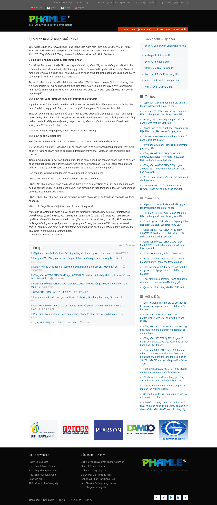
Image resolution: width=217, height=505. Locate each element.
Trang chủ (34, 500)
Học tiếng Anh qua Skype (42, 466)
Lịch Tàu (90, 2)
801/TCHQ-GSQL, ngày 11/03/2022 (52, 292)
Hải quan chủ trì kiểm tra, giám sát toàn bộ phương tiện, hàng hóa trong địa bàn (75, 297)
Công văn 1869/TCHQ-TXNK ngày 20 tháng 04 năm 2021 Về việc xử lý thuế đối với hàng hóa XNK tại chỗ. (164, 341)
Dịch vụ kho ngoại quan (157, 61)
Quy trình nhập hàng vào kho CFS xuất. (55, 322)
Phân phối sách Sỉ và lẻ (157, 55)
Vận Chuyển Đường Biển (158, 86)
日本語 (65, 7)
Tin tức (79, 2)
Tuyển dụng (74, 500)
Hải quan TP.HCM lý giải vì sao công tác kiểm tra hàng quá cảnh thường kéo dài (75, 258)
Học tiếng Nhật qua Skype (42, 470)
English (80, 7)
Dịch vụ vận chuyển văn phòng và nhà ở (102, 462)
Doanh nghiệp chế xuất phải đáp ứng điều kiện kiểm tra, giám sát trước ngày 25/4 (76, 266)
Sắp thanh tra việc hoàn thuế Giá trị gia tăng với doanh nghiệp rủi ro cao (71, 253)
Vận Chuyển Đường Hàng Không (162, 80)
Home (57, 2)
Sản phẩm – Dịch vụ (54, 500)
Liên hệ (184, 2)
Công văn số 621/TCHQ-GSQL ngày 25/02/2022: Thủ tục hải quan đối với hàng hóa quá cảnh (162, 168)
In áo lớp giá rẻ (37, 479)
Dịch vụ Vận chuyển (144, 2)
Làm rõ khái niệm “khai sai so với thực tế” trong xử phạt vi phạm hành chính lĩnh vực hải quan (163, 270)
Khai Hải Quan (105, 2)
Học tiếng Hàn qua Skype (42, 474)
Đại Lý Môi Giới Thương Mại (160, 68)
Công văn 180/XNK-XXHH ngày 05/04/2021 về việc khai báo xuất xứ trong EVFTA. (162, 318)
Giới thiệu (67, 2)
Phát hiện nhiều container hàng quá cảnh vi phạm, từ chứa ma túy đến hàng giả (75, 314)
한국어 (52, 7)
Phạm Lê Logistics (38, 462)
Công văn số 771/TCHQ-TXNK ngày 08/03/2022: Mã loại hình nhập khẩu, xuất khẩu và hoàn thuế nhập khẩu (162, 157)
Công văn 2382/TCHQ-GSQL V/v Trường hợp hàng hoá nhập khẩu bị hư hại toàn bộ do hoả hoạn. (163, 330)
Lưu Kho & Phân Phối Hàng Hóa (162, 74)
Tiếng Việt (37, 7)
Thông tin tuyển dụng (167, 2)
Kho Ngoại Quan (123, 2)
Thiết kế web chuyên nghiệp (43, 483)
